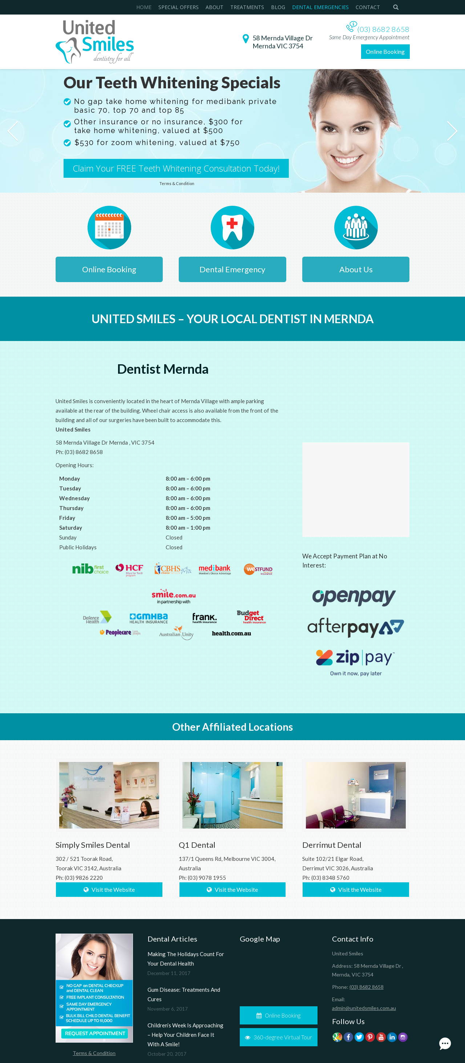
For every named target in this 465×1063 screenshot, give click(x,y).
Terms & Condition (94, 1053)
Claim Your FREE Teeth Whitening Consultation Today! (176, 168)
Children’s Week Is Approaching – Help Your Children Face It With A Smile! (185, 1034)
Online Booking (385, 51)
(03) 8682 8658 (383, 29)
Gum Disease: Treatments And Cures (183, 994)
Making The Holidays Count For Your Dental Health (185, 959)
